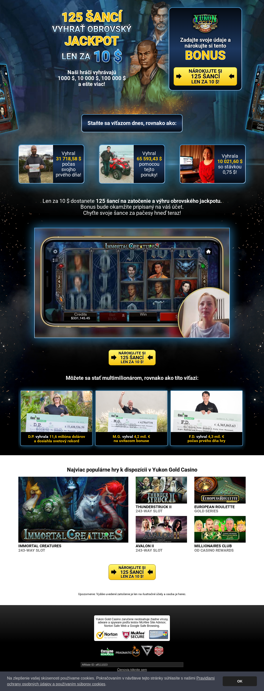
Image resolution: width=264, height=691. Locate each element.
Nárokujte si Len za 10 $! (205, 76)
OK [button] (239, 681)
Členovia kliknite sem (132, 669)
